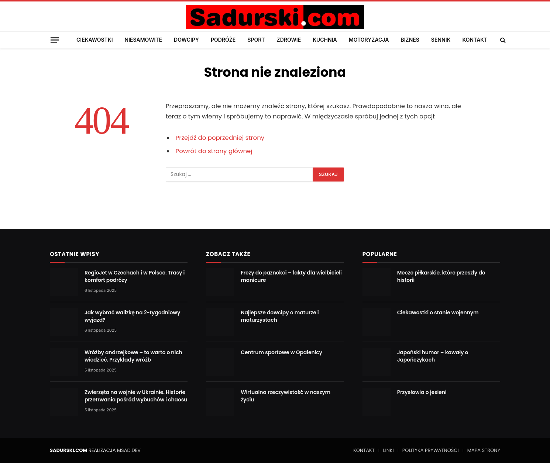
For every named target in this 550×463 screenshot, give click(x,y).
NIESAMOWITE (143, 40)
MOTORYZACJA (369, 40)
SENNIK (441, 40)
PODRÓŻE (223, 40)
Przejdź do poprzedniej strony (220, 138)
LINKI (388, 450)
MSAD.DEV (129, 450)
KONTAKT (474, 40)
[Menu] (55, 39)
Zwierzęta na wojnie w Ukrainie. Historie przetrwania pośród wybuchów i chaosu (136, 395)
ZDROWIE (289, 40)
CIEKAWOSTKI (94, 40)
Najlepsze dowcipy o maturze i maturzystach (280, 316)
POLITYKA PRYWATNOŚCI (430, 450)
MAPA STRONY (483, 450)
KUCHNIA (325, 40)
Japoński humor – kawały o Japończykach (432, 356)
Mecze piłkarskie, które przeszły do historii (441, 276)
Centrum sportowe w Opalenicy (281, 352)
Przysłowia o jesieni (422, 392)
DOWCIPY (186, 40)
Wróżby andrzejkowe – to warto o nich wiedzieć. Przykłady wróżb (133, 356)
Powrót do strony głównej (214, 151)
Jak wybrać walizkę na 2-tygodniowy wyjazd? (132, 316)
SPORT (256, 40)
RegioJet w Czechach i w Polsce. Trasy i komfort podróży (135, 276)
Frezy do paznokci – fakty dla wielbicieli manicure (291, 276)
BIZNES (410, 40)
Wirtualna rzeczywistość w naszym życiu (285, 395)
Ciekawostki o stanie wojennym (438, 312)
